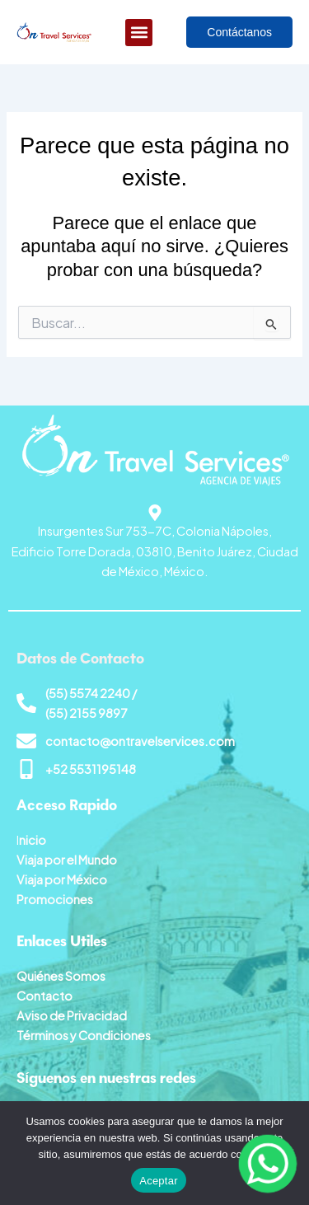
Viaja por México (61, 879)
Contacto (44, 995)
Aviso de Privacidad (71, 1015)
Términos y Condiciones (83, 1035)
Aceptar (158, 1181)
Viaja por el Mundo (66, 859)
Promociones (54, 899)
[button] (138, 32)
